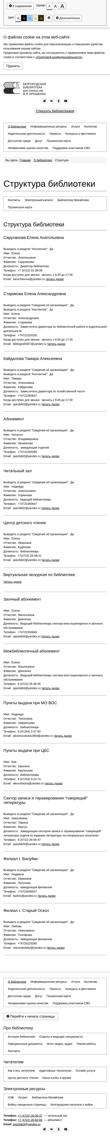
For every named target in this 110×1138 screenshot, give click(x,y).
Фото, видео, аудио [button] (59, 1043)
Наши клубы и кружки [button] (56, 1077)
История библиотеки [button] (21, 1036)
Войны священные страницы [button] (27, 1104)
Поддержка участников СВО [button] (71, 148)
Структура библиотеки (33, 224)
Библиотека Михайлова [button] (73, 200)
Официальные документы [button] (25, 1043)
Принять (13, 66)
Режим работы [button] (86, 1043)
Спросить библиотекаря (55, 111)
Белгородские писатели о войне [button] (72, 1104)
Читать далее (55, 279)
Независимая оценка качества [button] (28, 148)
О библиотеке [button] (17, 126)
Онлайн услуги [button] (85, 1070)
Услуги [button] (75, 126)
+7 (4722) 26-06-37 (30, 1115)
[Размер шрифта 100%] (49, 6)
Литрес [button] (23, 1097)
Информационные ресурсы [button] (49, 126)
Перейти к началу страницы (30, 1016)
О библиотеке (43, 160)
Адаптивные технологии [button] (55, 1070)
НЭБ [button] (11, 1097)
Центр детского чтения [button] (23, 1077)
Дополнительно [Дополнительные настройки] (68, 18)
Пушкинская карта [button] (59, 140)
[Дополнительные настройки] (49, 18)
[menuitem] (17, 126)
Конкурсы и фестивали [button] (80, 133)
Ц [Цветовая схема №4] (35, 18)
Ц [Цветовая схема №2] (24, 18)
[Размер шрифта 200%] (62, 6)
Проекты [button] (55, 133)
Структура (62, 160)
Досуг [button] (38, 140)
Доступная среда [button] (19, 140)
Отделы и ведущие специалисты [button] (61, 1036)
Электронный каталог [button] (38, 200)
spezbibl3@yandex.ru (27, 1124)
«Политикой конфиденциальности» (59, 57)
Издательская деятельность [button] (26, 133)
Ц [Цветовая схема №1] (18, 18)
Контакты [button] (14, 200)
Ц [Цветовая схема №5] (41, 18)
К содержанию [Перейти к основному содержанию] (20, 6)
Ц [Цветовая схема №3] (30, 18)
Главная (25, 160)
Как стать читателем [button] (21, 1070)
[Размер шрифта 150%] (55, 6)
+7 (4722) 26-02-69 (30, 1120)
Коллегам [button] (90, 126)
